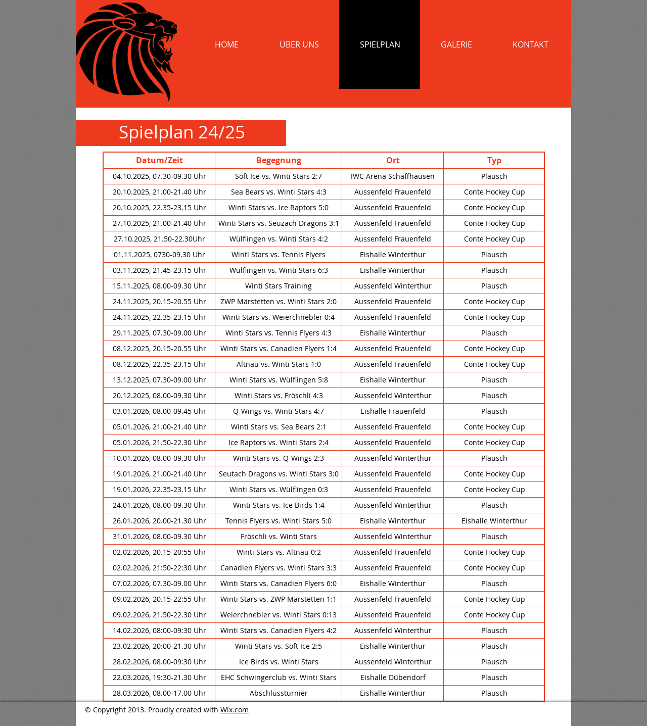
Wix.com (234, 709)
